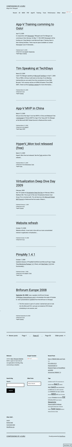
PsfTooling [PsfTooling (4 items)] (50, 399)
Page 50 (48, 336)
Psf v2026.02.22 (52, 363)
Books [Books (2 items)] (53, 389)
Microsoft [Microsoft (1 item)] (49, 394)
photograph (20, 118)
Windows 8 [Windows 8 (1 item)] (62, 409)
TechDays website (33, 85)
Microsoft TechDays (40, 76)
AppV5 (33, 13)
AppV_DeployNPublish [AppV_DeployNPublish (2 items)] (60, 387)
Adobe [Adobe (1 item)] (52, 384)
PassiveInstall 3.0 (52, 365)
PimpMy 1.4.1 (25, 254)
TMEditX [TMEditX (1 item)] (49, 409)
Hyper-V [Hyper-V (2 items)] (58, 391)
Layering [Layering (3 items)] (62, 391)
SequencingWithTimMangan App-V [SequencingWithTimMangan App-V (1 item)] (53, 406)
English (30, 358)
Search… (9, 381)
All (19, 13)
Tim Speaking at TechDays (34, 68)
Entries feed (10, 422)
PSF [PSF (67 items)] (63, 397)
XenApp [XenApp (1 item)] (56, 411)
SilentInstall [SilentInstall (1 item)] (61, 406)
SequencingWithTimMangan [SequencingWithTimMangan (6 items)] (54, 404)
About (63, 13)
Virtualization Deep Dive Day (34, 192)
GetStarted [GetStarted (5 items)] (52, 391)
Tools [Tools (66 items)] (53, 409)
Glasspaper (30, 36)
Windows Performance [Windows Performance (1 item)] (51, 411)
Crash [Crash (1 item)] (49, 391)
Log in (8, 420)
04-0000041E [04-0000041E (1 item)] (50, 381)
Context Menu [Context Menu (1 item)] (61, 389)
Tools (44, 13)
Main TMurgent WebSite (17, 359)
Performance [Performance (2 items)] (59, 397)
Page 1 (24, 336)
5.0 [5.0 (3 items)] (56, 381)
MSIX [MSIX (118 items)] (53, 394)
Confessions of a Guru (16, 6)
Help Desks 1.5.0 (46, 264)
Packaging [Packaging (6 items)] (54, 397)
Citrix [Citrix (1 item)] (55, 389)
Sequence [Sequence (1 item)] (60, 399)
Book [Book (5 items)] (51, 389)
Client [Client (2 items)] (58, 389)
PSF (28, 13)
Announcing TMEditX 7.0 (54, 372)
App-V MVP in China (30, 108)
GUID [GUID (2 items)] (56, 391)
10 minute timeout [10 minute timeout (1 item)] (60, 381)
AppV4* (26, 51)
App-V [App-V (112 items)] (56, 384)
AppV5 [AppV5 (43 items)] (53, 387)
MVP (24, 129)
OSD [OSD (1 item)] (61, 394)
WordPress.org (10, 427)
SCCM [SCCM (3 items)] (54, 399)
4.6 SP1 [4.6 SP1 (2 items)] (53, 381)
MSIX (23, 13)
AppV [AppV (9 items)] (49, 387)
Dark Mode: (67, 445)
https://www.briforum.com (27, 297)
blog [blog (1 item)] (48, 389)
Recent (15, 13)
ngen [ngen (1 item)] (59, 394)
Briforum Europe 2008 (31, 290)
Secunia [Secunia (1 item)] (57, 399)
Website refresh (27, 223)
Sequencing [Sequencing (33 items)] (52, 402)
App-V (21, 53)
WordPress (62, 436)
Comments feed (11, 425)
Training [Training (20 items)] (58, 409)
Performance (51, 13)
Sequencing (31, 51)
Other (58, 13)
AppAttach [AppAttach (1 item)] (60, 384)
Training (38, 13)
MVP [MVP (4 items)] (57, 394)
